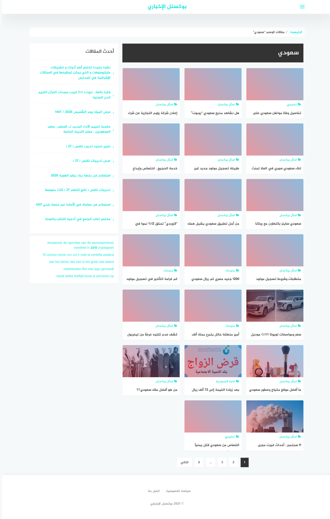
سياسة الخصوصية (176, 491)
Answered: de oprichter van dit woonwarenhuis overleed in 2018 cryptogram (78, 245)
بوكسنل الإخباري (165, 6)
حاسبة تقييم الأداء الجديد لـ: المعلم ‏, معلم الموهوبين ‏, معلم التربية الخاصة (77, 129)
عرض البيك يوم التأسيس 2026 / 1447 (80, 112)
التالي (183, 462)
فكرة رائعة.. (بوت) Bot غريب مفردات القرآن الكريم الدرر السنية (72, 95)
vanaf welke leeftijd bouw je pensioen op (83, 276)
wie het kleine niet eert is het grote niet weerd (79, 262)
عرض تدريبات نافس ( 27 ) (89, 161)
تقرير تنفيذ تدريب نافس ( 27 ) (86, 146)
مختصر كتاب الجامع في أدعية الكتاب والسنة (75, 219)
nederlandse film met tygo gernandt (86, 269)
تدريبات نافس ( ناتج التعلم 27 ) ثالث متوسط (75, 190)
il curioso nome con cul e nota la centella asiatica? (76, 255)
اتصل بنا (152, 491)
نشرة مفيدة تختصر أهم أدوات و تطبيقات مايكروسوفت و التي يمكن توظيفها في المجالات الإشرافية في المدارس (73, 73)
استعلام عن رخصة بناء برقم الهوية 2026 (78, 176)
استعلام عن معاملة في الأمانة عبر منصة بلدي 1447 (71, 205)
